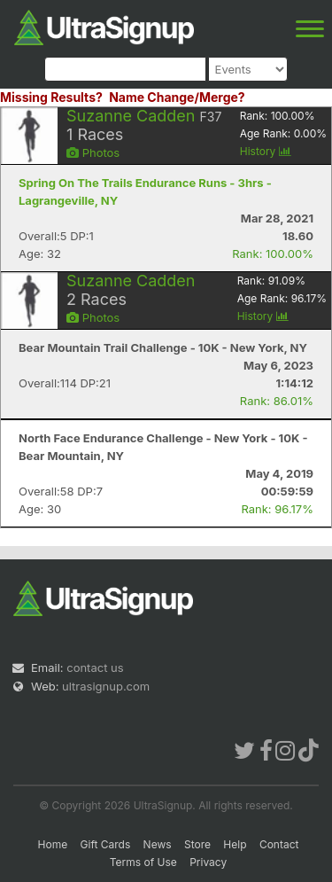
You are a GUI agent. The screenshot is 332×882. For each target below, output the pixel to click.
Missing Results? (51, 97)
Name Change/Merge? (177, 97)
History (265, 151)
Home (53, 844)
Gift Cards (106, 844)
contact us (94, 667)
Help (234, 844)
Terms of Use (143, 862)
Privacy (208, 862)
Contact (279, 844)
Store (197, 844)
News (157, 844)
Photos (93, 152)
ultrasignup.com (106, 686)
